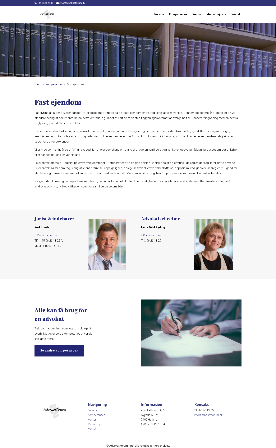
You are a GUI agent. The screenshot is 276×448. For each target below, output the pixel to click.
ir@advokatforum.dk (154, 235)
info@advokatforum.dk (208, 415)
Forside (159, 14)
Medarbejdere (216, 14)
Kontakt (236, 14)
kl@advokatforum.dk (47, 235)
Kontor (197, 14)
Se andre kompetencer (59, 350)
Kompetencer (178, 14)
